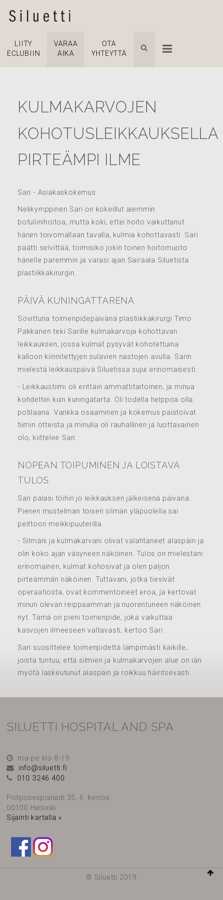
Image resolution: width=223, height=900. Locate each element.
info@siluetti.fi (43, 768)
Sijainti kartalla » (34, 817)
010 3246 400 (41, 778)
